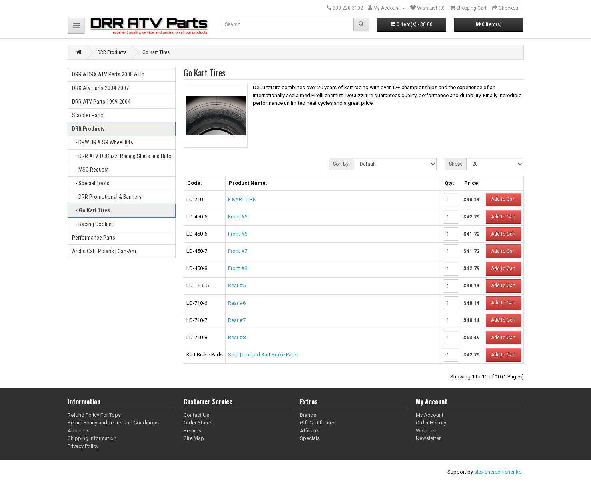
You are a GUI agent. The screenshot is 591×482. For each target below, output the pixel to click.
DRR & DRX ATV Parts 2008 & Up (108, 74)
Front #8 (237, 268)
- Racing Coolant (92, 224)
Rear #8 (237, 337)
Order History (431, 423)
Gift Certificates (317, 423)
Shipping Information (92, 438)
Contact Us (196, 415)
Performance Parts (93, 237)
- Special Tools (90, 183)
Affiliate (309, 431)
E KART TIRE (242, 199)
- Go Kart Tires (91, 210)
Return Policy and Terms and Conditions (113, 423)
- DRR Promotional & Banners (107, 197)
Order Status (198, 423)
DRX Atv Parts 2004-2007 (100, 88)
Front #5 (237, 217)
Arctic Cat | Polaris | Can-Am (104, 251)
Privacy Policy (83, 446)
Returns (192, 431)
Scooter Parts (88, 115)
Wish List (426, 431)
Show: (455, 164)
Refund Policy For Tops (94, 415)
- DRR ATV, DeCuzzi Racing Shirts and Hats (121, 156)
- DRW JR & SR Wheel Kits (102, 142)
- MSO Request (90, 169)
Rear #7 (237, 320)
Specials (310, 438)
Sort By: (341, 164)
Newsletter (428, 438)
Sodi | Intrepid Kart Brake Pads (263, 355)
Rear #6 (237, 303)
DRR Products (88, 129)
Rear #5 (237, 285)
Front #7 (237, 251)
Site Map (194, 438)
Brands (308, 415)
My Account (429, 415)
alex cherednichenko (498, 472)
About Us (79, 431)
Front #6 (237, 234)
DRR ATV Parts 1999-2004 (101, 101)
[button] (76, 26)
